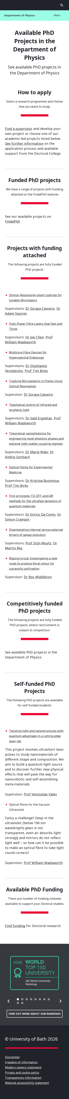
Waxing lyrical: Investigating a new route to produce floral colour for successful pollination (33, 563)
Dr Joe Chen (34, 337)
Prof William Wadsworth (43, 863)
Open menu (7, 5)
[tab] (18, 999)
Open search (62, 5)
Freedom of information (21, 1062)
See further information (24, 143)
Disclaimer (12, 1057)
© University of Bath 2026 (31, 1039)
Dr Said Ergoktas (38, 418)
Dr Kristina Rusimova (42, 480)
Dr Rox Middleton (38, 577)
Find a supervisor (18, 128)
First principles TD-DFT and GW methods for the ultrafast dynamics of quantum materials (35, 501)
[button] (8, 1001)
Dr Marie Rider (36, 452)
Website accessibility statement (27, 1083)
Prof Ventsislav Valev (40, 794)
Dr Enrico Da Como (40, 514)
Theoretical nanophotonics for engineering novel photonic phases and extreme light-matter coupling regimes (36, 438)
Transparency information (23, 1078)
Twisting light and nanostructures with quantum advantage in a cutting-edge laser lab (36, 736)
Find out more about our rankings (35, 1013)
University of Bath (34, 5)
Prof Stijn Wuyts (38, 543)
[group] (34, 973)
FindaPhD (12, 221)
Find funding (15, 926)
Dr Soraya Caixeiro (40, 308)
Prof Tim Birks (36, 371)
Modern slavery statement (23, 1067)
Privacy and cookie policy (22, 1073)
